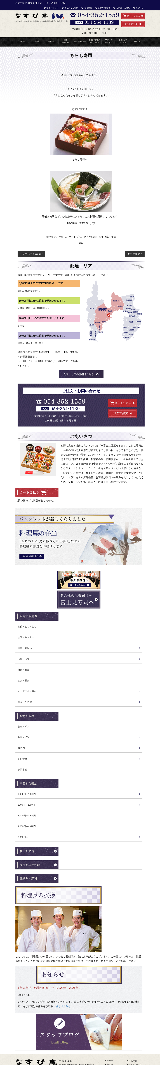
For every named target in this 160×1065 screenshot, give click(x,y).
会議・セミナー (26, 637)
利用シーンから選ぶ (108, 42)
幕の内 (21, 748)
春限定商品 (134, 253)
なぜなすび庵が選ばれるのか (94, 42)
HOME (22, 42)
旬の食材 (22, 758)
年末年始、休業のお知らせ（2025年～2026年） (50, 987)
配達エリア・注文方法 (123, 42)
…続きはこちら (62, 1006)
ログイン (140, 8)
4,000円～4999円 (27, 826)
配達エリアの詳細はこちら (79, 374)
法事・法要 (23, 659)
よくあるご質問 (71, 8)
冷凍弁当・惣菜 (80, 42)
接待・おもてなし (27, 626)
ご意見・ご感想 (123, 8)
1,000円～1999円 (27, 794)
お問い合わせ (104, 8)
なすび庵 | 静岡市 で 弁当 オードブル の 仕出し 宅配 (40, 3)
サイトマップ (52, 8)
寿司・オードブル (65, 42)
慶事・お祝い (25, 648)
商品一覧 (137, 42)
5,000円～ (23, 837)
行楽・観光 (23, 669)
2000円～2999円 (26, 804)
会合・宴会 (23, 680)
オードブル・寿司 (27, 691)
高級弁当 (51, 42)
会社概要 (88, 8)
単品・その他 (25, 702)
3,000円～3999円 (27, 815)
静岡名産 (22, 769)
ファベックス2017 (32, 253)
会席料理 (37, 42)
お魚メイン (23, 726)
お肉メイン (23, 737)
